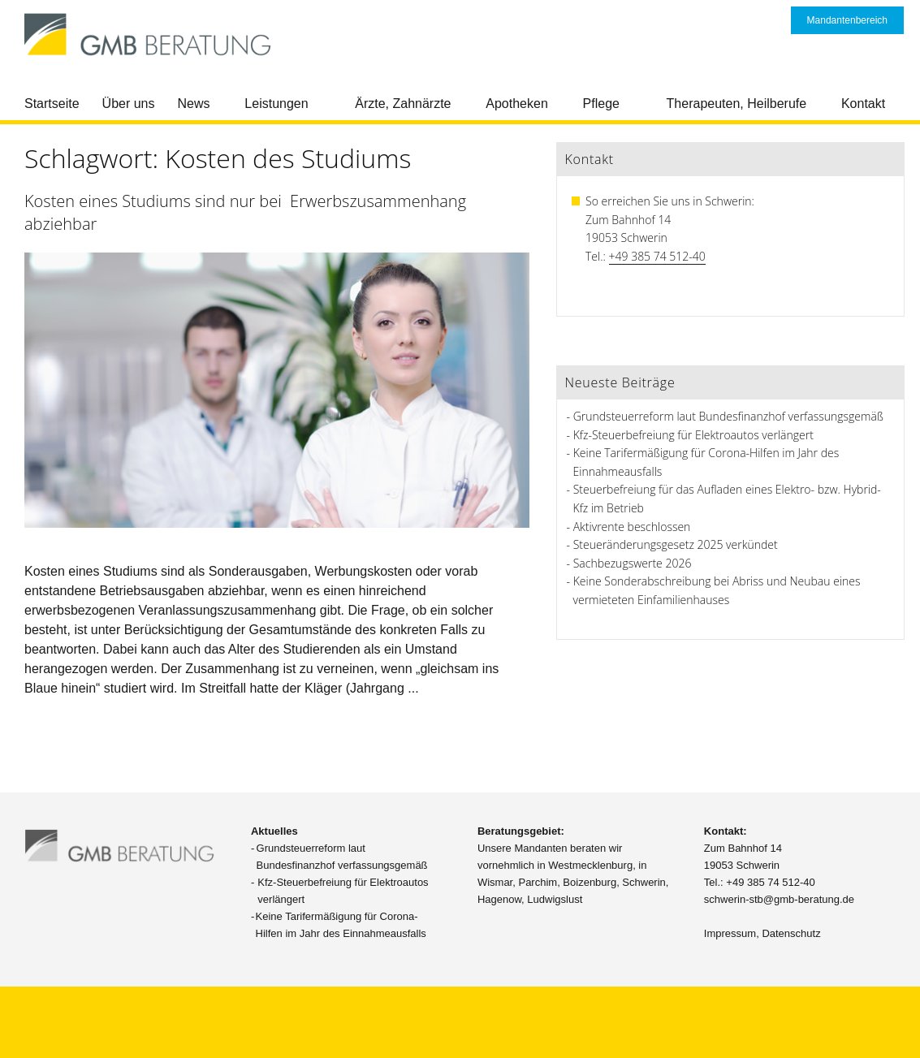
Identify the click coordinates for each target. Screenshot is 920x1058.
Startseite (52, 103)
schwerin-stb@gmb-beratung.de (779, 899)
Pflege (601, 103)
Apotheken (517, 103)
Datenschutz (791, 933)
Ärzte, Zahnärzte (403, 103)
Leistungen (276, 103)
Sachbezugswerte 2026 (632, 563)
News (194, 103)
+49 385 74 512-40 (657, 256)
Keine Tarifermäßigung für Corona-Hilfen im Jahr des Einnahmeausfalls (341, 924)
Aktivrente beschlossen (632, 526)
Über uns (128, 103)
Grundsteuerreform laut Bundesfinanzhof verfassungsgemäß (728, 416)
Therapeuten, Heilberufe (737, 103)
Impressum (730, 933)
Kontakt (863, 103)
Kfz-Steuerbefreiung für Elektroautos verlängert (693, 435)
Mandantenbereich (847, 20)
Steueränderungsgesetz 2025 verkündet (675, 544)
